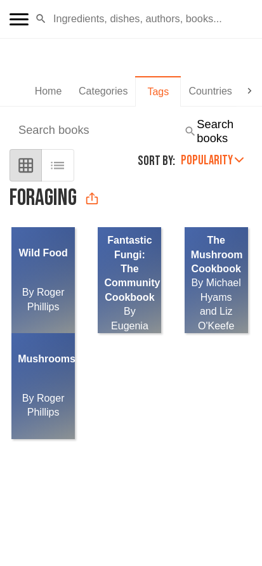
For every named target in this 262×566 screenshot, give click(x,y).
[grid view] (26, 165)
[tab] (48, 91)
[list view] (57, 165)
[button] (41, 19)
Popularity (212, 160)
